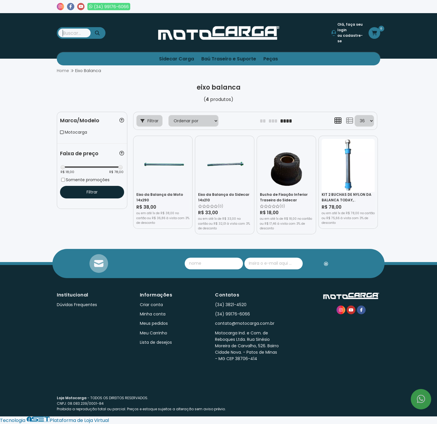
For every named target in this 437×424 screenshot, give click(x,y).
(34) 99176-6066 (232, 314)
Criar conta (151, 305)
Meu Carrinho (153, 333)
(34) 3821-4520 (230, 305)
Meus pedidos (320, 7)
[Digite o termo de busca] (74, 33)
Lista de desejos (360, 7)
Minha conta (152, 314)
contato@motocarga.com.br (244, 323)
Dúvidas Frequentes (77, 305)
